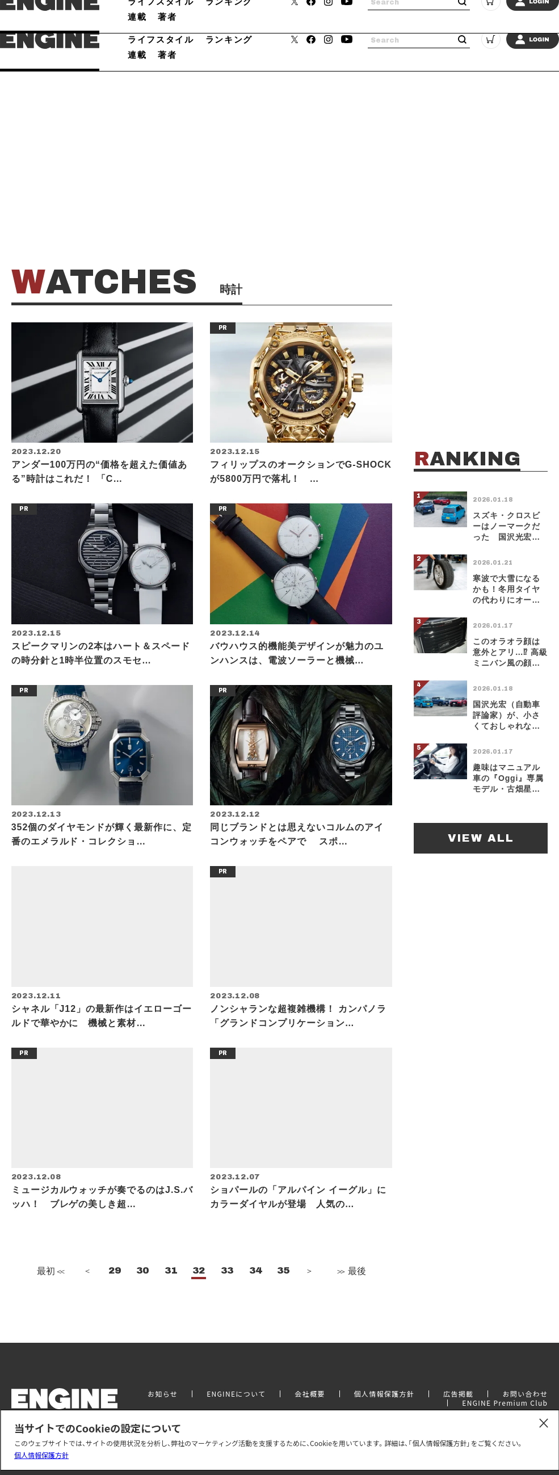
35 (283, 1296)
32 (198, 1296)
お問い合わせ (525, 1408)
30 (142, 1296)
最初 (49, 1296)
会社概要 (310, 1408)
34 (255, 1296)
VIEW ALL (481, 838)
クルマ (142, 24)
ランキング (229, 39)
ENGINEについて (236, 1408)
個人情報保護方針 (41, 1455)
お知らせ (163, 1408)
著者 (167, 54)
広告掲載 (458, 1408)
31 (171, 1296)
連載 (137, 54)
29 (114, 1296)
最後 (350, 1296)
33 (227, 1296)
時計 (176, 24)
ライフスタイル (161, 39)
